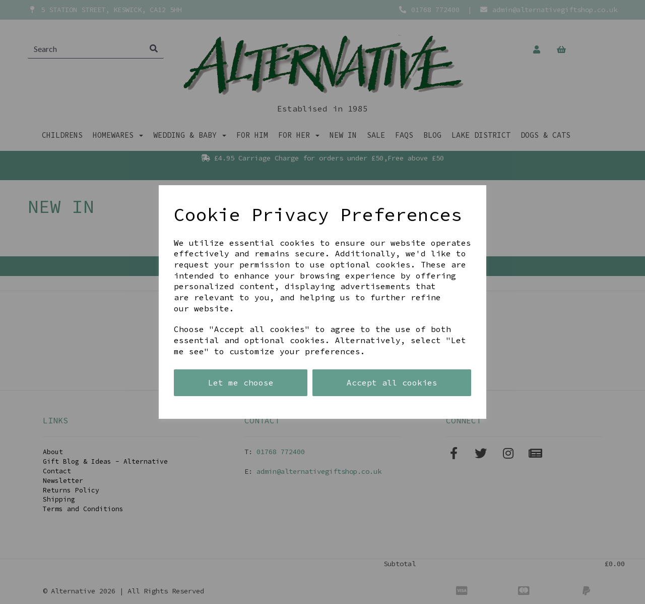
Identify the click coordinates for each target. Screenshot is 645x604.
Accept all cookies (392, 382)
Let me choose (241, 382)
